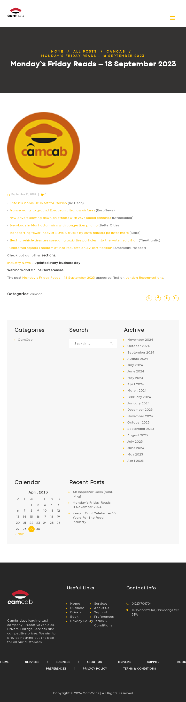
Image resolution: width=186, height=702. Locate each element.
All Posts (85, 51)
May (135, 378)
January (138, 403)
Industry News (19, 263)
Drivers (76, 612)
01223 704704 (142, 603)
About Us (101, 608)
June (135, 371)
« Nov (19, 534)
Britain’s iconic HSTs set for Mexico (38, 203)
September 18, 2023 (23, 194)
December (140, 410)
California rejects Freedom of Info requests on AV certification (60, 248)
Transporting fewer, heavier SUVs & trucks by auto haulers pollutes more (69, 233)
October (138, 346)
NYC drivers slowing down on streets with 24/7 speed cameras (60, 218)
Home (57, 51)
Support (101, 612)
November (140, 340)
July (135, 365)
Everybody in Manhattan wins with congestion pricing (53, 225)
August (137, 359)
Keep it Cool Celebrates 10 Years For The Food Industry (94, 518)
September (140, 352)
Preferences (104, 617)
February (139, 397)
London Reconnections (144, 278)
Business (77, 608)
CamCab (116, 51)
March (137, 390)
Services (101, 603)
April (135, 384)
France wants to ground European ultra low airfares (52, 210)
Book (74, 617)
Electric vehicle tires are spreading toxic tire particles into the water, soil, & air (73, 240)
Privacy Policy (81, 621)
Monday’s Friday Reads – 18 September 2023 (58, 278)
